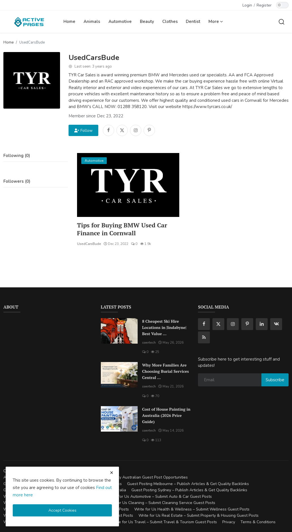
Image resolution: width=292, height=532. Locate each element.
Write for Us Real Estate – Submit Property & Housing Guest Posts (198, 515)
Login (247, 5)
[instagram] (233, 324)
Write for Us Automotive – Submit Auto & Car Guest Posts (159, 496)
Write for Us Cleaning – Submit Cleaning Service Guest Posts (160, 503)
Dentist (193, 21)
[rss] (204, 337)
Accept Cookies (62, 510)
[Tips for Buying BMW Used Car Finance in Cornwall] (128, 185)
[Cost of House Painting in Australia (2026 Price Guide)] (119, 419)
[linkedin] (262, 324)
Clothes (170, 21)
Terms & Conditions (258, 522)
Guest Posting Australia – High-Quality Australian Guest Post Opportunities (119, 477)
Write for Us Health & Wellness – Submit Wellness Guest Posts (192, 509)
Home (69, 21)
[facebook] (204, 324)
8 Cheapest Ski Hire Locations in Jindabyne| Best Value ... (164, 327)
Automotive (120, 21)
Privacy (228, 522)
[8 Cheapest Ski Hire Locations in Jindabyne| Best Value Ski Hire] (119, 331)
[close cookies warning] (111, 472)
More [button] (215, 21)
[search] (281, 21)
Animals (92, 21)
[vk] (276, 324)
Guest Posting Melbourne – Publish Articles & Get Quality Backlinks (188, 483)
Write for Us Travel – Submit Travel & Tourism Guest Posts (164, 522)
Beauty (147, 21)
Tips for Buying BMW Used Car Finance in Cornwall (123, 229)
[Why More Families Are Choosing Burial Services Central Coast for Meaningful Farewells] (119, 375)
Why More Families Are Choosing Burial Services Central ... (165, 371)
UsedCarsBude (89, 244)
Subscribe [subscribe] (275, 380)
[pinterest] (247, 324)
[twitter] (218, 324)
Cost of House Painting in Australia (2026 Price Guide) (166, 416)
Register (264, 5)
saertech (149, 342)
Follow (83, 130)
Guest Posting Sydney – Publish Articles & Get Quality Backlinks (189, 490)
